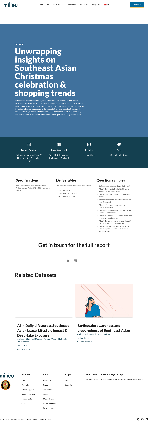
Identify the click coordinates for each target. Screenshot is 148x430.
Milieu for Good (49, 403)
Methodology (48, 399)
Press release (48, 408)
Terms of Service (46, 419)
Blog (66, 380)
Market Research (28, 394)
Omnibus (25, 403)
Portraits (25, 385)
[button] (44, 4)
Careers (46, 385)
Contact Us (47, 394)
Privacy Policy (32, 419)
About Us (47, 380)
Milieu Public (58, 4)
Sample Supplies (28, 389)
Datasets (68, 385)
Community (71, 4)
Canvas (24, 380)
